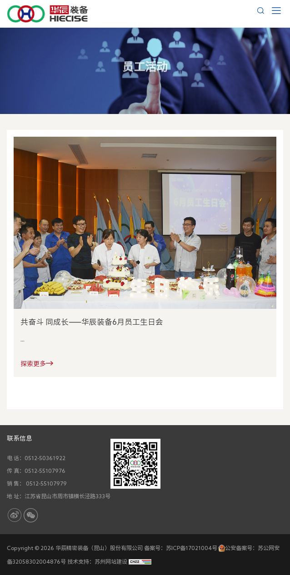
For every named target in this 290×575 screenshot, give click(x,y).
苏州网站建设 (111, 561)
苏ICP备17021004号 (191, 547)
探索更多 (36, 363)
